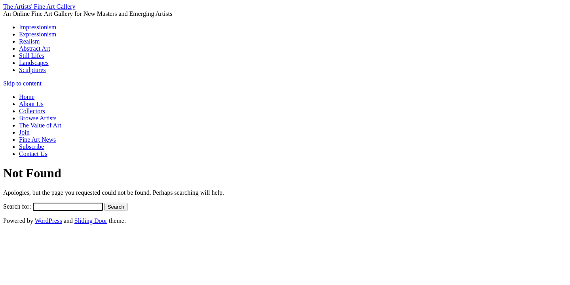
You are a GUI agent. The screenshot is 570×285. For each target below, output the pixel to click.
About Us (31, 104)
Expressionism (37, 34)
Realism (29, 41)
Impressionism (37, 27)
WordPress (48, 220)
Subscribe (31, 146)
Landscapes (34, 62)
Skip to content (22, 83)
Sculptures (32, 69)
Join (24, 132)
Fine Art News (37, 139)
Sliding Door (90, 220)
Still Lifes (31, 55)
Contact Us (33, 153)
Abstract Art (34, 48)
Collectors (32, 111)
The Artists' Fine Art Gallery (39, 6)
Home (26, 96)
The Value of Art (40, 125)
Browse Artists (38, 118)
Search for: (17, 206)
